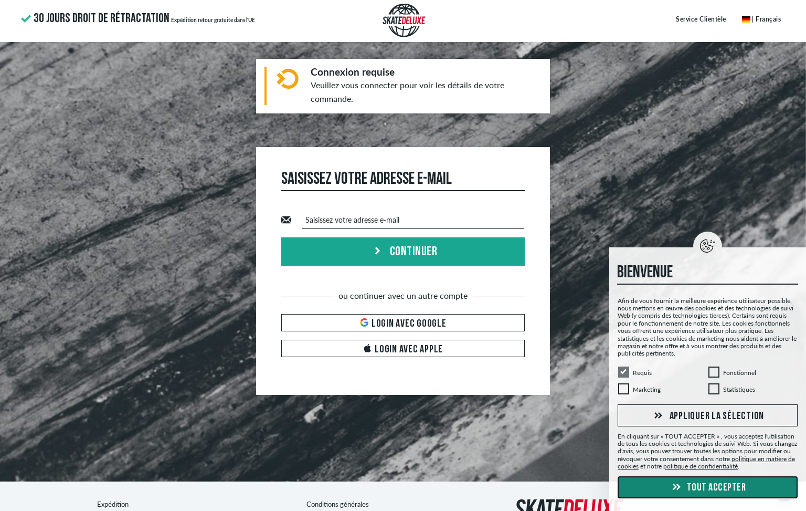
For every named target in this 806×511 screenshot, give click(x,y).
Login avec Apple (403, 349)
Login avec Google (403, 323)
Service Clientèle (701, 19)
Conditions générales (337, 504)
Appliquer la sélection (707, 416)
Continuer (403, 252)
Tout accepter (708, 488)
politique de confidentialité (700, 466)
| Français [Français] (761, 19)
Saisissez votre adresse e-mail (352, 219)
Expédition (113, 504)
